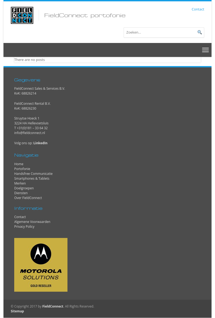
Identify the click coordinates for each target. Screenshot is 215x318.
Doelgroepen (24, 188)
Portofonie (22, 169)
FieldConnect (52, 306)
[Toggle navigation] (205, 50)
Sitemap (17, 311)
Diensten (21, 193)
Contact (198, 9)
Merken (20, 183)
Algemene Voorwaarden (32, 221)
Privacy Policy (24, 226)
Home (18, 164)
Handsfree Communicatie (33, 173)
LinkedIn (40, 143)
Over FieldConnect (28, 198)
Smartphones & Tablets (31, 178)
